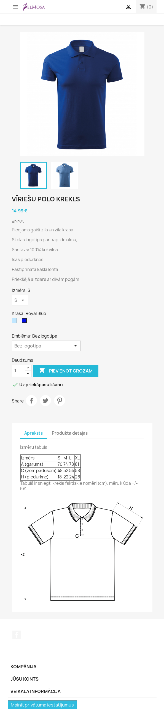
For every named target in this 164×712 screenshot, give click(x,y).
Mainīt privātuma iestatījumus (42, 705)
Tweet (45, 400)
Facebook (16, 635)
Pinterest (59, 400)
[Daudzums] (18, 371)
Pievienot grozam (66, 370)
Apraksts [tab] (33, 433)
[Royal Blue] (25, 322)
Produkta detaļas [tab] (70, 433)
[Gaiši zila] (15, 322)
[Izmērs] (20, 300)
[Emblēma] (46, 346)
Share (31, 400)
